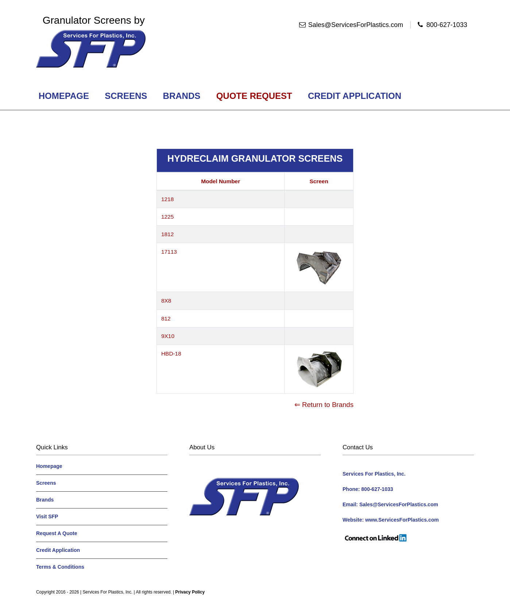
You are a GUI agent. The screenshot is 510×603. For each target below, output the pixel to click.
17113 (169, 252)
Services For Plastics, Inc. (107, 592)
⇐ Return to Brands (323, 404)
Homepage (64, 96)
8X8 (166, 300)
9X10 (167, 336)
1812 (167, 234)
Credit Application (354, 96)
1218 (167, 199)
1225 (167, 217)
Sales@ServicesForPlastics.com (355, 24)
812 (166, 318)
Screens (126, 96)
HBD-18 (171, 353)
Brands (182, 96)
